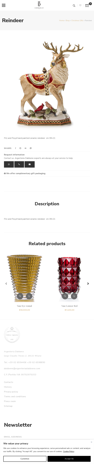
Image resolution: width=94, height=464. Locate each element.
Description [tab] (47, 204)
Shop (68, 20)
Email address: (13, 437)
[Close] (91, 442)
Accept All (69, 458)
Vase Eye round (24, 306)
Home (61, 20)
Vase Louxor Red (69, 306)
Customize (24, 458)
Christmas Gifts (77, 20)
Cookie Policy (68, 451)
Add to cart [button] (29, 296)
